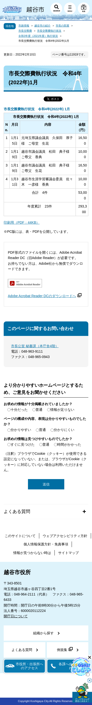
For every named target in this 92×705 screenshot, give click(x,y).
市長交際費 (25, 30)
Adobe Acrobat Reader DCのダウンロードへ (44, 296)
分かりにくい (64, 430)
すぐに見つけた (23, 444)
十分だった (19, 410)
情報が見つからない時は (32, 553)
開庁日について (16, 616)
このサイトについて (20, 536)
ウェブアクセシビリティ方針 (65, 536)
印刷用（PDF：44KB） (21, 222)
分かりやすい (21, 430)
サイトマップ (68, 553)
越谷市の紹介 (42, 25)
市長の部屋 (62, 25)
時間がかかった (69, 444)
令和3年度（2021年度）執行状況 (38, 35)
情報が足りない (62, 410)
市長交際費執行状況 (49, 30)
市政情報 (23, 25)
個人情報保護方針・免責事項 (46, 544)
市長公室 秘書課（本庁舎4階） (35, 346)
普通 (39, 410)
